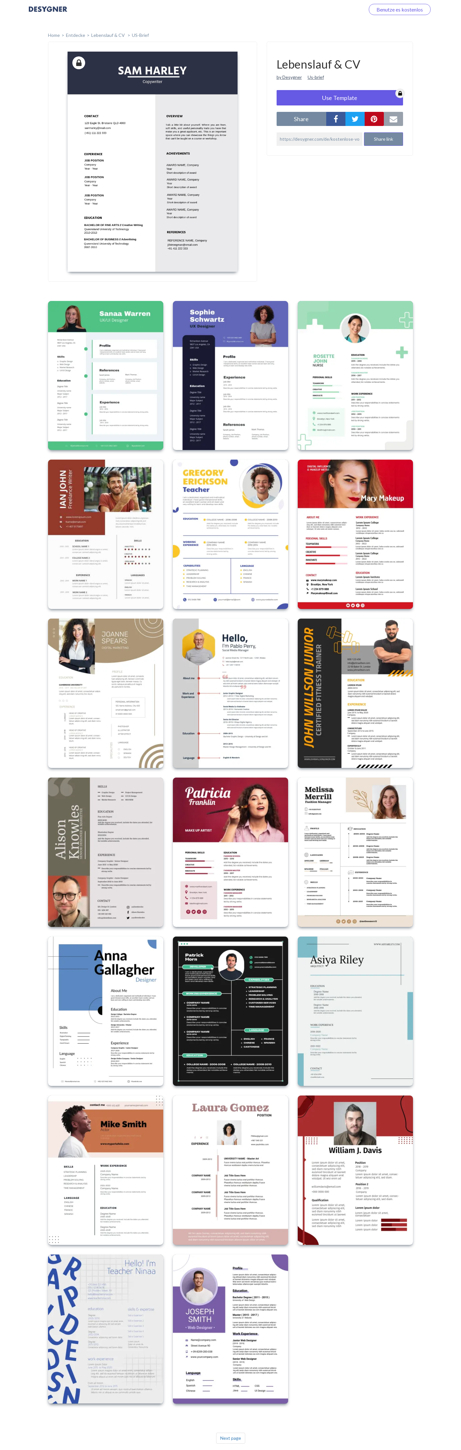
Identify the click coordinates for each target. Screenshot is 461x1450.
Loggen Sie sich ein (337, 9)
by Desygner (289, 77)
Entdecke (75, 35)
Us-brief (316, 77)
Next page (230, 1438)
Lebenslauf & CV (108, 35)
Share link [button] (383, 139)
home (54, 35)
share (301, 118)
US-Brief (140, 35)
